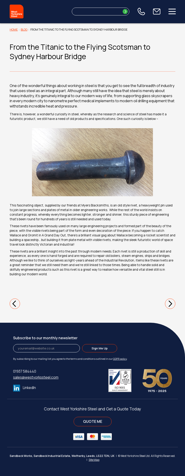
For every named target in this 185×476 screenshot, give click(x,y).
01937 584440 (24, 371)
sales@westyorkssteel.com (35, 377)
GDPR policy (120, 358)
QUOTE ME (92, 421)
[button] (15, 304)
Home (14, 30)
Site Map (94, 460)
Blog (24, 30)
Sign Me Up (100, 348)
